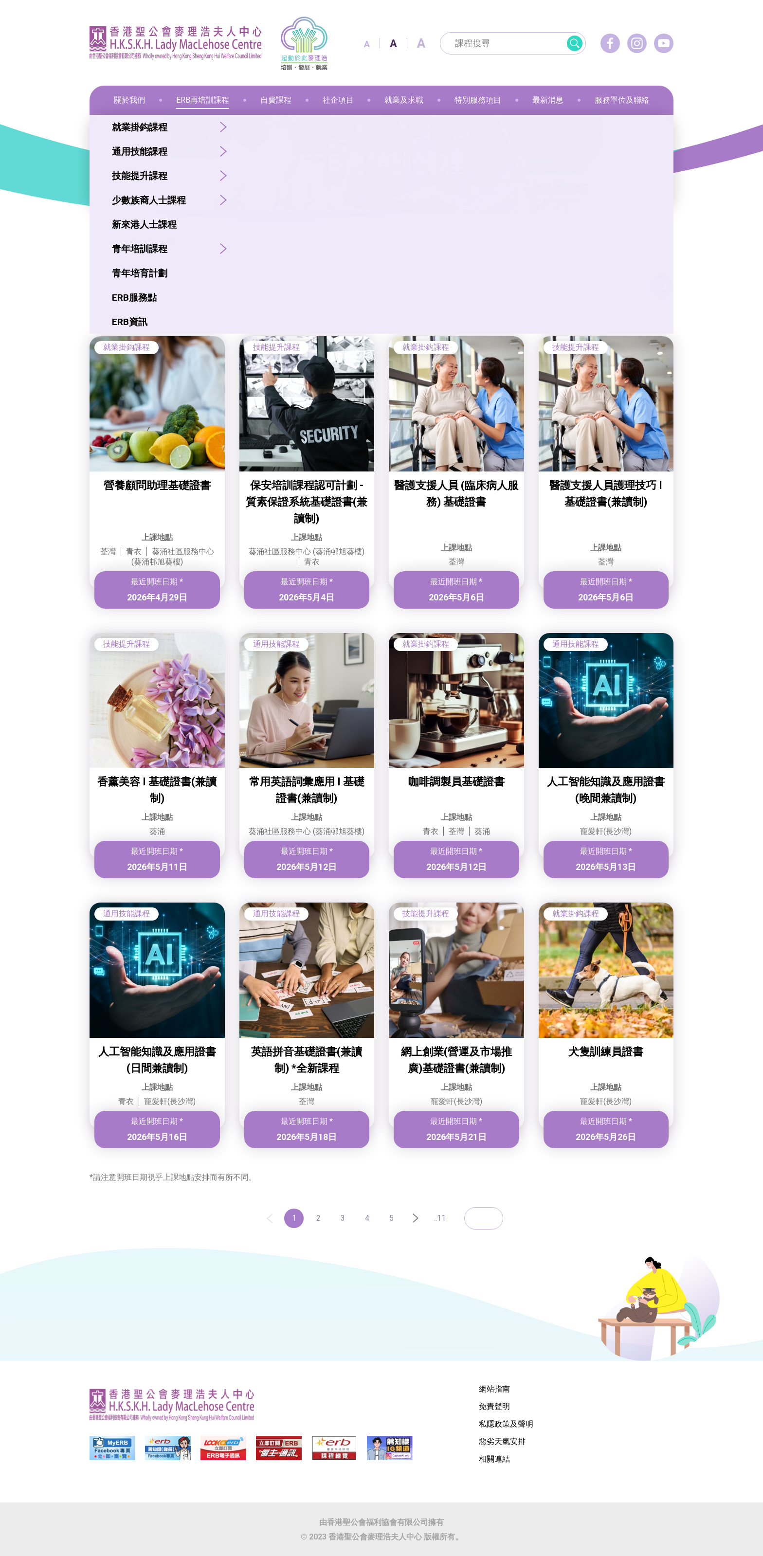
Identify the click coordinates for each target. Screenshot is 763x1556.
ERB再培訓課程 (151, 242)
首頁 (97, 242)
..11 (440, 1218)
